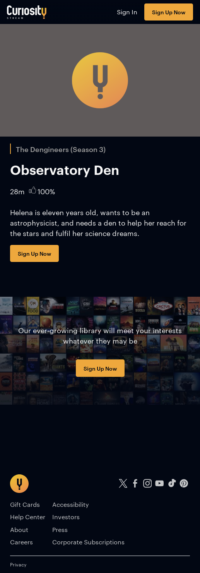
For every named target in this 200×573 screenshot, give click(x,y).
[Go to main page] (27, 12)
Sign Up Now (168, 11)
